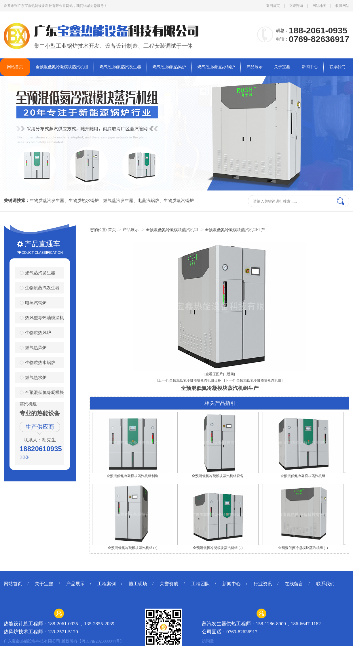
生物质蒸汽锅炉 (179, 200)
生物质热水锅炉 (84, 200)
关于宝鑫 (282, 67)
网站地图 (319, 6)
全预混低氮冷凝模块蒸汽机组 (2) (218, 548)
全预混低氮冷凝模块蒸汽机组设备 (218, 476)
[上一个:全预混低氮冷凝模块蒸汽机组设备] (189, 380)
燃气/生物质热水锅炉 (216, 67)
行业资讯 (263, 583)
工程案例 (106, 583)
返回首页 (273, 6)
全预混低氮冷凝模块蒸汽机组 (62, 67)
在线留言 (294, 583)
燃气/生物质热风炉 (169, 67)
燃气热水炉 (36, 377)
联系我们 (337, 67)
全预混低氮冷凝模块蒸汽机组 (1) (303, 548)
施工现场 (138, 583)
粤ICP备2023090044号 (100, 641)
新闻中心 (310, 67)
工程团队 (200, 583)
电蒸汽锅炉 (148, 200)
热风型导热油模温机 (44, 317)
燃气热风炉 (36, 347)
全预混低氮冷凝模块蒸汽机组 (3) (132, 548)
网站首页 (15, 67)
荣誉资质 (169, 583)
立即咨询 (296, 6)
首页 (112, 230)
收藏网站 (342, 6)
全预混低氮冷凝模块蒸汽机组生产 (235, 230)
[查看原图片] (214, 374)
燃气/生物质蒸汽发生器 (120, 67)
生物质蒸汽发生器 (47, 200)
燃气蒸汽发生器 (118, 200)
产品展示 (254, 67)
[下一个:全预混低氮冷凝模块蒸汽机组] (253, 380)
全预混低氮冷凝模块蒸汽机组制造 (132, 476)
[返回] (230, 374)
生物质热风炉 (38, 332)
